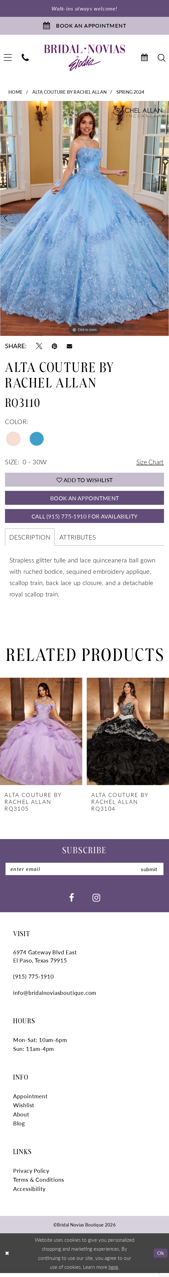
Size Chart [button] (149, 462)
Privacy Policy (31, 1174)
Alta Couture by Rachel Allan (69, 93)
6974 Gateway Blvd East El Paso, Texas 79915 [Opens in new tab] (45, 960)
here (113, 1270)
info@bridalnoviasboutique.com (54, 997)
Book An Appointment (84, 500)
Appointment (30, 1100)
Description (29, 540)
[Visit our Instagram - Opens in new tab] (96, 901)
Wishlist (23, 1109)
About (21, 1118)
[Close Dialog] (7, 1257)
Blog (19, 1127)
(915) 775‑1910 (33, 980)
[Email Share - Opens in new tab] (69, 346)
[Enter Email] (85, 872)
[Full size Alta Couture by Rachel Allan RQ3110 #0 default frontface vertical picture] (84, 219)
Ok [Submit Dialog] (160, 1257)
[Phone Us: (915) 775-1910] (25, 59)
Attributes (77, 540)
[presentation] (41, 735)
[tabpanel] (84, 219)
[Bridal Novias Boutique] (84, 59)
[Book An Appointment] (84, 26)
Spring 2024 (130, 93)
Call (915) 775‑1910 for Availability (84, 519)
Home (15, 93)
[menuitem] (25, 59)
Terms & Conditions (38, 1184)
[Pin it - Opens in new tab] (55, 347)
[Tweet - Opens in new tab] (39, 347)
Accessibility (29, 1192)
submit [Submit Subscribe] (148, 872)
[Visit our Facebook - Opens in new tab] (71, 901)
